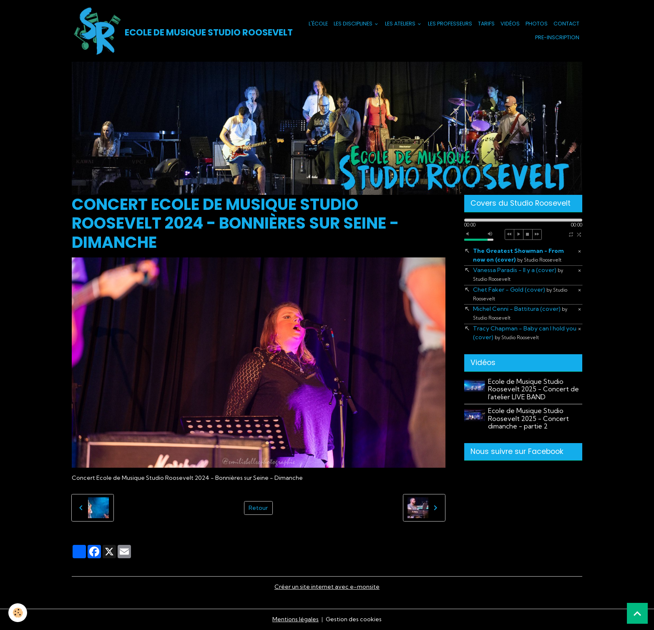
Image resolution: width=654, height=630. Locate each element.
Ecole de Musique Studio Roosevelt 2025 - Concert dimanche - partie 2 (528, 418)
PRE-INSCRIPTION (557, 37)
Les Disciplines (354, 23)
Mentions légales (295, 619)
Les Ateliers (401, 23)
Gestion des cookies (354, 619)
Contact (566, 23)
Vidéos (510, 23)
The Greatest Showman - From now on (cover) (518, 255)
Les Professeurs (450, 23)
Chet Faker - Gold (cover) (520, 294)
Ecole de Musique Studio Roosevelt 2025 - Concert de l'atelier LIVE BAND (533, 389)
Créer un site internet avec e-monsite (327, 586)
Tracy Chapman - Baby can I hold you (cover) (524, 333)
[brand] (174, 31)
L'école (318, 23)
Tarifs (486, 23)
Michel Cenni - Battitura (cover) (520, 313)
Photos (537, 23)
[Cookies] (17, 612)
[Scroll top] (637, 613)
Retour (258, 508)
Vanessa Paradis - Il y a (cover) (518, 274)
